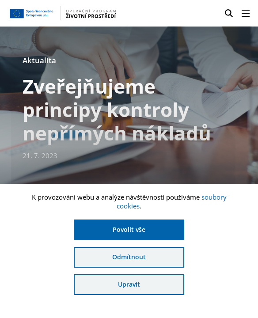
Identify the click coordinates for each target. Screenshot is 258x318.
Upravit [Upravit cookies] (129, 284)
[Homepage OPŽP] (62, 13)
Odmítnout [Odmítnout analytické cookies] (129, 257)
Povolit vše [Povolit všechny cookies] (129, 229)
